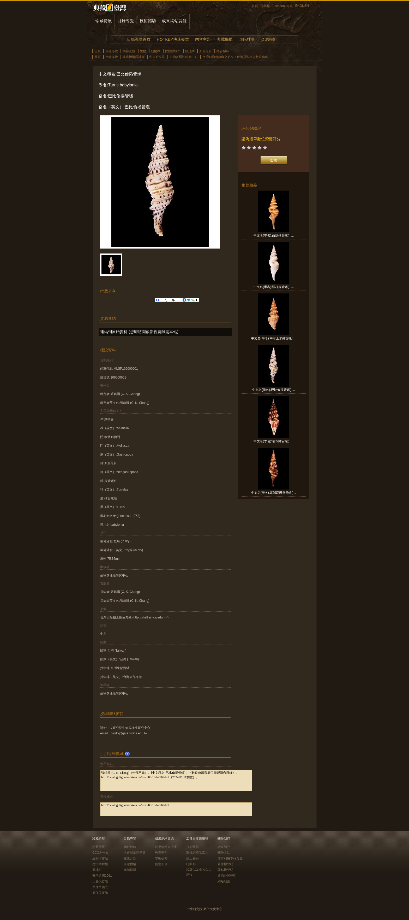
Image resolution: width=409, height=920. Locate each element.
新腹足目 (205, 51)
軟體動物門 (173, 51)
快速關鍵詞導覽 (135, 852)
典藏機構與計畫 (134, 57)
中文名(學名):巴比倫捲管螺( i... (273, 390)
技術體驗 (148, 21)
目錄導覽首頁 (139, 39)
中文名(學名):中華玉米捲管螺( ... (273, 338)
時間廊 (191, 864)
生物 (143, 51)
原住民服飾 (100, 893)
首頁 (255, 6)
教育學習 (161, 852)
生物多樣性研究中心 (184, 57)
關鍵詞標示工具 (197, 852)
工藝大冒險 (100, 881)
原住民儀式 (100, 887)
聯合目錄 (130, 847)
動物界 (155, 51)
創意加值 (161, 864)
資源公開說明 (227, 875)
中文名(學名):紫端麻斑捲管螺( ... (273, 492)
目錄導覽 (125, 21)
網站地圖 (224, 881)
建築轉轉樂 (100, 864)
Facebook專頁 (283, 6)
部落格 (265, 6)
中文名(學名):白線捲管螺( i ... (274, 235)
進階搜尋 (247, 39)
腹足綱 (190, 51)
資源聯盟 (269, 39)
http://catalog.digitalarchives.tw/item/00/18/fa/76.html (176, 809)
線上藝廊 (192, 858)
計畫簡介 (224, 847)
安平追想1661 (102, 875)
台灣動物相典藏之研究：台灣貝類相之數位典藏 (235, 57)
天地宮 (97, 870)
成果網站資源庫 (166, 847)
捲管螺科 (222, 51)
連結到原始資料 (114, 331)
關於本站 (224, 852)
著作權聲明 (225, 864)
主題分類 (130, 858)
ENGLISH (302, 6)
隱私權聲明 (225, 870)
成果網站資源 (174, 21)
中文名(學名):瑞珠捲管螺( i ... (274, 441)
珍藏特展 (103, 21)
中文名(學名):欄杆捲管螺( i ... (274, 287)
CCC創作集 (100, 852)
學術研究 (161, 858)
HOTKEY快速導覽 (173, 39)
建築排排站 (100, 858)
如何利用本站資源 (230, 858)
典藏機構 (225, 39)
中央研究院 (157, 57)
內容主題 (203, 39)
